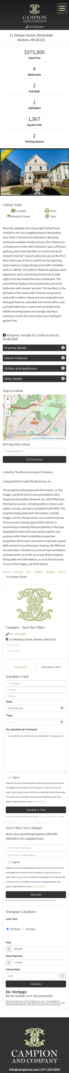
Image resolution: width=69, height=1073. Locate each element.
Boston (50, 572)
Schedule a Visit (51, 667)
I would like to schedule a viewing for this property (36, 752)
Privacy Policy (38, 801)
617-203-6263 (36, 26)
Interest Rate (13, 969)
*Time (9, 715)
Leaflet (35, 438)
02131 (62, 572)
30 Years (13, 929)
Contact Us (12, 645)
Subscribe (36, 894)
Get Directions (34, 459)
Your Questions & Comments (21, 729)
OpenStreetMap (47, 438)
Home (6, 572)
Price (8, 942)
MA (29, 572)
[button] (6, 172)
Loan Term (11, 919)
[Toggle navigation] (62, 8)
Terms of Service (55, 816)
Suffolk (38, 572)
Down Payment (14, 956)
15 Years (29, 929)
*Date (9, 701)
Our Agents (13, 650)
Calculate (36, 984)
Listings (18, 572)
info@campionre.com (24, 1069)
